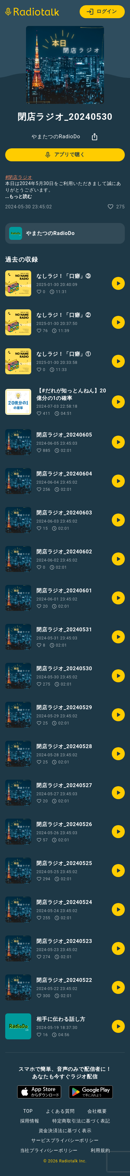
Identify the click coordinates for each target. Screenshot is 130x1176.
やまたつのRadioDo (56, 136)
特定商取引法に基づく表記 (81, 1120)
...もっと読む (18, 196)
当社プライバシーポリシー (49, 1150)
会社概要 (97, 1111)
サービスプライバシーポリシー (64, 1140)
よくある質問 (60, 1111)
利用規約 (100, 1150)
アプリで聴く (64, 155)
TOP (27, 1111)
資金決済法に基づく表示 (65, 1130)
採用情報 (29, 1120)
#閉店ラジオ (18, 177)
